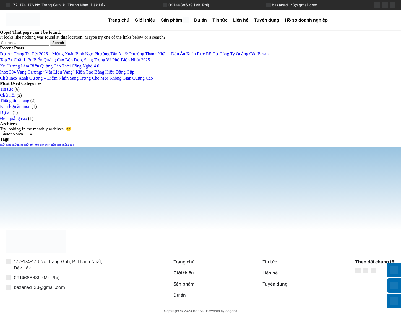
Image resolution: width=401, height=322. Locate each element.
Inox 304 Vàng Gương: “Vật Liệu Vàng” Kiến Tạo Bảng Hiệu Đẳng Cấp (67, 72)
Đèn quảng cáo (13, 118)
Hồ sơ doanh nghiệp (306, 20)
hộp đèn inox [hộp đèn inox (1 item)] (42, 144)
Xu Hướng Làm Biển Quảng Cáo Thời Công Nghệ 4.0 (49, 66)
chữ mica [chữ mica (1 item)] (17, 144)
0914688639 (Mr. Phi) (188, 4)
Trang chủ (118, 20)
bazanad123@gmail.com (294, 4)
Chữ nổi (7, 95)
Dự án (200, 20)
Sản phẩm (171, 20)
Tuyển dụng (266, 20)
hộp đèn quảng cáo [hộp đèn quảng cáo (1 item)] (62, 144)
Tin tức (220, 20)
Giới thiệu (145, 20)
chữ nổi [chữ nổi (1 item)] (28, 144)
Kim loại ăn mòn (15, 106)
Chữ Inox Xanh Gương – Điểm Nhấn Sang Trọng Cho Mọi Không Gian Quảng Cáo (76, 78)
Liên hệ (240, 20)
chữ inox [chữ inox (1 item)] (5, 144)
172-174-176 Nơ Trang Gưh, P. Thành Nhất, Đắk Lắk (58, 4)
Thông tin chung (14, 100)
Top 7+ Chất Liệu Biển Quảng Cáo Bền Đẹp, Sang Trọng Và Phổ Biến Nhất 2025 (75, 59)
